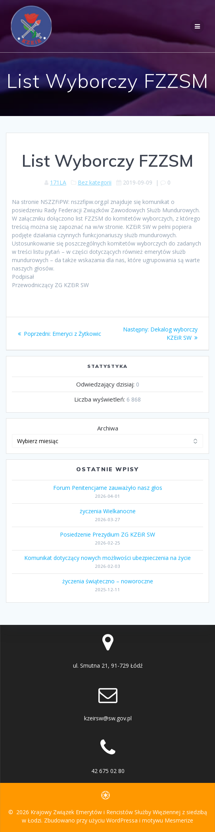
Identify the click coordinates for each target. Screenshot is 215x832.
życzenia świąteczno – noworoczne (107, 581)
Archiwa (107, 428)
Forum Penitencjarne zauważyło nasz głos (107, 487)
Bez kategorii (94, 182)
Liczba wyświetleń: (100, 399)
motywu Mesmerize (167, 820)
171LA (58, 182)
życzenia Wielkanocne (108, 511)
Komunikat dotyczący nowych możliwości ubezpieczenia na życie (107, 558)
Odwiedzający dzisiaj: (106, 384)
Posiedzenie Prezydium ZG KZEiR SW (107, 534)
